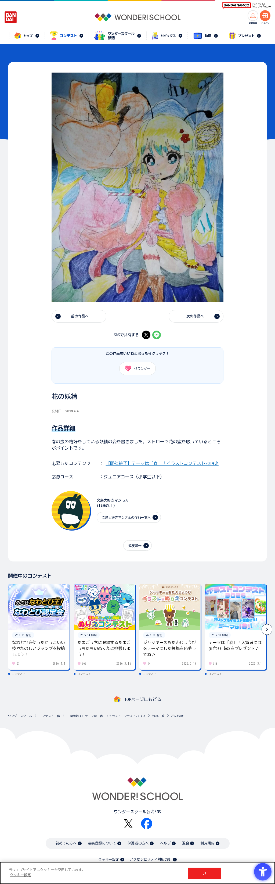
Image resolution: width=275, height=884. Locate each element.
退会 (185, 843)
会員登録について (102, 843)
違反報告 (135, 545)
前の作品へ (80, 316)
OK (204, 873)
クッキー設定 (108, 859)
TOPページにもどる (142, 699)
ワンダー (135, 368)
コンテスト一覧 (49, 715)
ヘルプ (165, 843)
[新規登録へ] (253, 15)
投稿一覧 (158, 715)
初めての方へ (66, 843)
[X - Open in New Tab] (146, 335)
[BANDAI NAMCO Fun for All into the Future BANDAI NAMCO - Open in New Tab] (246, 5)
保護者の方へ (138, 843)
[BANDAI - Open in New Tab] (11, 17)
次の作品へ (195, 316)
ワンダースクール (20, 715)
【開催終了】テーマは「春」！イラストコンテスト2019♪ (162, 463)
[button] (267, 629)
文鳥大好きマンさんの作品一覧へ (126, 517)
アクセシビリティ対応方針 (150, 859)
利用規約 (207, 843)
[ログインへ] (265, 15)
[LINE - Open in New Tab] (156, 335)
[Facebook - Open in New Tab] (146, 823)
